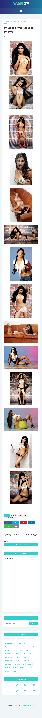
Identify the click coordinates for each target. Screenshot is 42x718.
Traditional (30, 647)
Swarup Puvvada (28, 705)
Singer (18, 657)
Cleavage (31, 640)
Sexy (21, 650)
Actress (13, 515)
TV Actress (16, 654)
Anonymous (9, 36)
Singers (21, 668)
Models (7, 654)
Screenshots (9, 657)
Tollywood (30, 668)
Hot (25, 515)
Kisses (17, 661)
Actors (25, 657)
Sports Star (25, 661)
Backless (8, 664)
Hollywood (8, 661)
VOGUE (15, 671)
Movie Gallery (9, 643)
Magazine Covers (11, 647)
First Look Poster (19, 664)
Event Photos (21, 643)
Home (6, 21)
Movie (14, 668)
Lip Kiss (7, 668)
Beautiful (14, 650)
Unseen (7, 671)
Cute (27, 650)
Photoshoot (21, 640)
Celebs (21, 647)
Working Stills (26, 654)
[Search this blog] (16, 623)
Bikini (20, 515)
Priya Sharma (13, 21)
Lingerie (29, 664)
